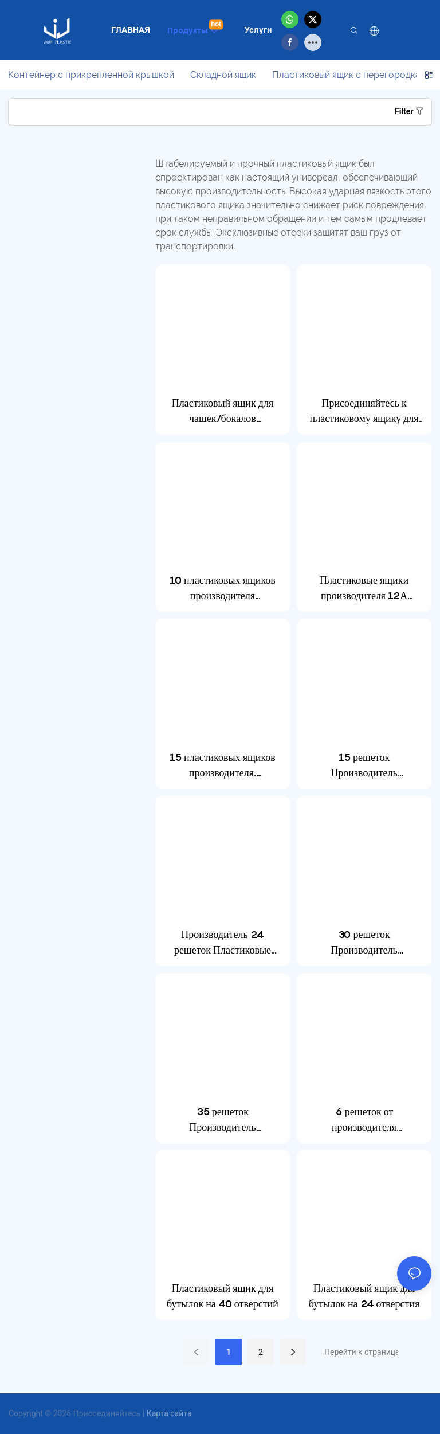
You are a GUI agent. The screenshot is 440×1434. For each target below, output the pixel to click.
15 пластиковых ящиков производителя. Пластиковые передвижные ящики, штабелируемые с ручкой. (223, 765)
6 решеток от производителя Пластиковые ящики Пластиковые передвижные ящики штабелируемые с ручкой (364, 1120)
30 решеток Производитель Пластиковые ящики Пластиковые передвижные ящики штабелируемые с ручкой (364, 943)
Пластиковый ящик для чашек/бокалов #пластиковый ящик (222, 411)
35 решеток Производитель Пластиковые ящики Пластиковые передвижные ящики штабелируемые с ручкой (223, 1120)
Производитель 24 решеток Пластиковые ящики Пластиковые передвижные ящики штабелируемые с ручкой (223, 943)
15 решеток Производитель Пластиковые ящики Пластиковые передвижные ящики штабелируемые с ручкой (364, 765)
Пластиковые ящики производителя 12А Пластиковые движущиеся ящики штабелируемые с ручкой (364, 588)
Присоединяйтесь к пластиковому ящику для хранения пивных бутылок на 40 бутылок (364, 411)
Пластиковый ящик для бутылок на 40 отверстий (222, 1296)
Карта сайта (169, 1413)
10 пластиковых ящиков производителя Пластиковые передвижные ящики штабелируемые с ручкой (223, 588)
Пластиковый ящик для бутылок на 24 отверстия (364, 1296)
